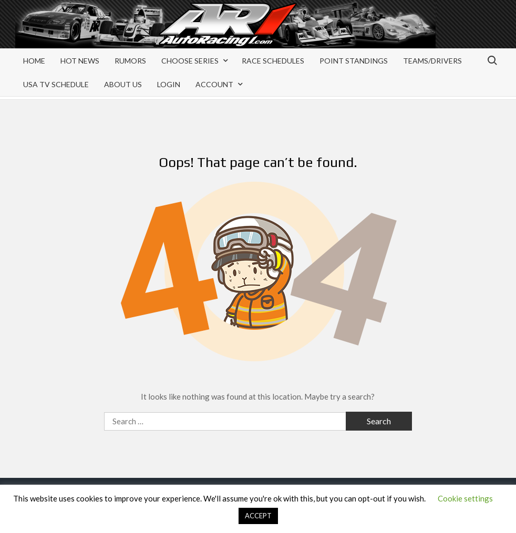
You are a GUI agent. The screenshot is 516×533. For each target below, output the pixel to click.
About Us (123, 84)
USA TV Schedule (56, 84)
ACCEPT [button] (258, 515)
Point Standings (353, 60)
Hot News (79, 60)
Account (214, 84)
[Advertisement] (417, 32)
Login (168, 84)
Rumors (130, 60)
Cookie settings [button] (465, 498)
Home (34, 60)
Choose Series (190, 60)
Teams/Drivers (432, 60)
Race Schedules (273, 60)
